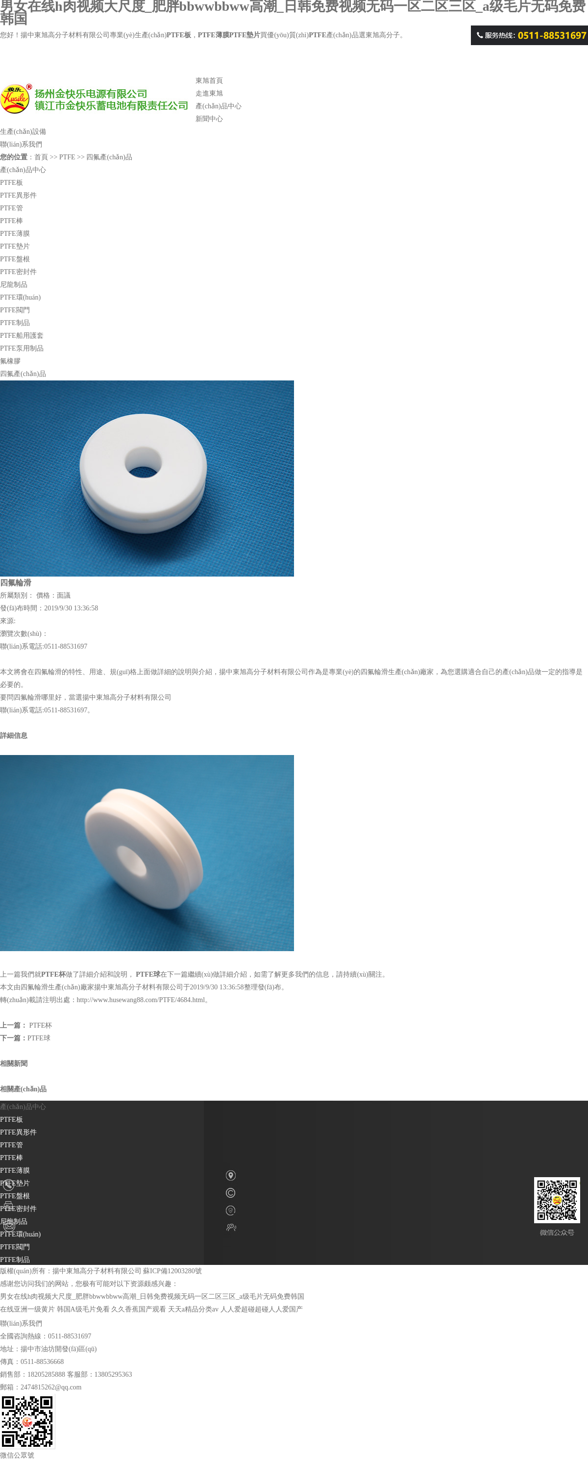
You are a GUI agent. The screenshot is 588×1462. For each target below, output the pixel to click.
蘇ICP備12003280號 (172, 1271)
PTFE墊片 (15, 246)
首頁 (41, 157)
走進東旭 (209, 93)
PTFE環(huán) (20, 297)
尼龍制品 (13, 284)
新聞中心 (209, 119)
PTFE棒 (11, 221)
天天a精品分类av (193, 1309)
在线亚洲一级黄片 (27, 1309)
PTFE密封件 (18, 272)
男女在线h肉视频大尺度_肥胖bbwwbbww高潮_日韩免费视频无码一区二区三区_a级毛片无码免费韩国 (152, 1296)
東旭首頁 (209, 80)
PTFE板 (11, 182)
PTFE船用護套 (22, 335)
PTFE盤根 (15, 259)
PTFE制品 (15, 323)
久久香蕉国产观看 (138, 1309)
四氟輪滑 (48, 672)
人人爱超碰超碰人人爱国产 (261, 1309)
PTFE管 (11, 208)
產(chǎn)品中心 (219, 106)
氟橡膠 (10, 361)
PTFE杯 (53, 974)
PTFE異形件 (18, 195)
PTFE (98, 108)
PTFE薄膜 (15, 233)
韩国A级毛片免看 (83, 1309)
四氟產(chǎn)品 (109, 157)
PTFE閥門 (15, 310)
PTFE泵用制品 (22, 348)
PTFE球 (148, 974)
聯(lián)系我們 (21, 144)
